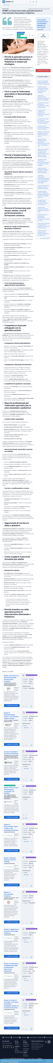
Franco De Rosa (35, 1049)
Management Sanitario (22, 37)
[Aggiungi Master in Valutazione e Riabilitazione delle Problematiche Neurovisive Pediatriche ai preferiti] (23, 994)
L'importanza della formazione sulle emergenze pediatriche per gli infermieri (43, 233)
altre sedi (26, 727)
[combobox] (18, 5)
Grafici (24, 1054)
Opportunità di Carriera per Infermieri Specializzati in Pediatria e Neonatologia (43, 105)
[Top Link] (36, 1)
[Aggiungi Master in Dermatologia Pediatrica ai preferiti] (23, 923)
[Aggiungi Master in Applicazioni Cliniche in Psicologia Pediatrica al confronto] (26, 957)
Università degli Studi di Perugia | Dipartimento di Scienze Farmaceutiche (10, 684)
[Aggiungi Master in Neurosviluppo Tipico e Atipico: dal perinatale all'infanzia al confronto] (26, 851)
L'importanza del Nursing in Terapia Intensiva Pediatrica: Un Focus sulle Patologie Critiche (44, 225)
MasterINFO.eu (17, 1037)
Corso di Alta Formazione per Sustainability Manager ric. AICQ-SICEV (42, 23)
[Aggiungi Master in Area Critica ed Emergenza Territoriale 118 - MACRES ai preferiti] (23, 815)
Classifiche (25, 1055)
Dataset (25, 1052)
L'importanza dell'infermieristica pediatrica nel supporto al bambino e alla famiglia (44, 97)
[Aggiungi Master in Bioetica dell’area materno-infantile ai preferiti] (23, 886)
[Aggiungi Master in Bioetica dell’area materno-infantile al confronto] (26, 886)
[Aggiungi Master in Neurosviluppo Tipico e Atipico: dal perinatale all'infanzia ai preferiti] (23, 851)
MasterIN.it (7, 1037)
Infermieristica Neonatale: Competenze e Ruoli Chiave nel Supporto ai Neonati (43, 134)
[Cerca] (35, 5)
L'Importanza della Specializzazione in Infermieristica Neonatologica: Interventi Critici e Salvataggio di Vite (43, 143)
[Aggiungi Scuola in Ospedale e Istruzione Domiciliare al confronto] (26, 780)
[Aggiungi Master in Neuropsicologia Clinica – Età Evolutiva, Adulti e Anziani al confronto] (26, 745)
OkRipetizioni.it (41, 1037)
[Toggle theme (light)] (30, 1)
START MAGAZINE (45, 238)
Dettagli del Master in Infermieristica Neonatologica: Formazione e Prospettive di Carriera (44, 217)
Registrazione (9, 1045)
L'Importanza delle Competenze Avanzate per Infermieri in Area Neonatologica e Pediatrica (43, 89)
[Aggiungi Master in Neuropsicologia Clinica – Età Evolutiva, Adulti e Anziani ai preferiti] (23, 745)
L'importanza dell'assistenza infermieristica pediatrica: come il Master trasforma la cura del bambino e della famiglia (43, 179)
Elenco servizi (5, 1043)
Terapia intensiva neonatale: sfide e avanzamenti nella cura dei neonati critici (43, 202)
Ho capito (49, 1060)
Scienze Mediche (20, 32)
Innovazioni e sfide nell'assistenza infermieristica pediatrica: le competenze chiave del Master (43, 162)
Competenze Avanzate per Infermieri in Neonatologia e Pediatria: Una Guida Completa (44, 121)
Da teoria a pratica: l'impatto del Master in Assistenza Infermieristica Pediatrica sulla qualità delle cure (43, 194)
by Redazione (5, 35)
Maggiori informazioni (13, 1061)
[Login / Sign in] (33, 1)
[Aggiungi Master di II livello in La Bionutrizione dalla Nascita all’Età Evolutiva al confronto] (26, 706)
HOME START (5, 8)
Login (3, 1045)
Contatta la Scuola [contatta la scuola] (43, 70)
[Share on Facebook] (29, 35)
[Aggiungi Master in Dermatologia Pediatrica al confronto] (26, 923)
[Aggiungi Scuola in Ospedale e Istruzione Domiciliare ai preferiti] (23, 780)
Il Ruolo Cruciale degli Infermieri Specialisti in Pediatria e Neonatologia (43, 82)
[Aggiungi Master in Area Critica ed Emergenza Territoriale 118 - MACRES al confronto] (26, 815)
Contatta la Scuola (12, 705)
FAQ (11, 1043)
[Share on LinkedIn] (32, 35)
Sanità (18, 35)
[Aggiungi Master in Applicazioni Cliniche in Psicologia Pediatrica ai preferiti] (23, 957)
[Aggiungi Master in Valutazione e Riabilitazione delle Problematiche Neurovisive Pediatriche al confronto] (26, 994)
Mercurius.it (49, 1037)
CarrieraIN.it (32, 1037)
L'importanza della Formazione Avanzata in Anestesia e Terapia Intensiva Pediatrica (43, 170)
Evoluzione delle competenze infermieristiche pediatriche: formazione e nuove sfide (44, 112)
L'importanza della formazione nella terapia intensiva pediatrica (43, 127)
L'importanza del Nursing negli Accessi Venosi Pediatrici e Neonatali (43, 187)
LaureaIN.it (24, 1037)
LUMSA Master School (9, 832)
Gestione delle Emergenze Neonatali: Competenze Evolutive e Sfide (43, 209)
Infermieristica (20, 34)
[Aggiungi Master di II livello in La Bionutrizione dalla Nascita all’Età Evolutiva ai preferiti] (23, 706)
